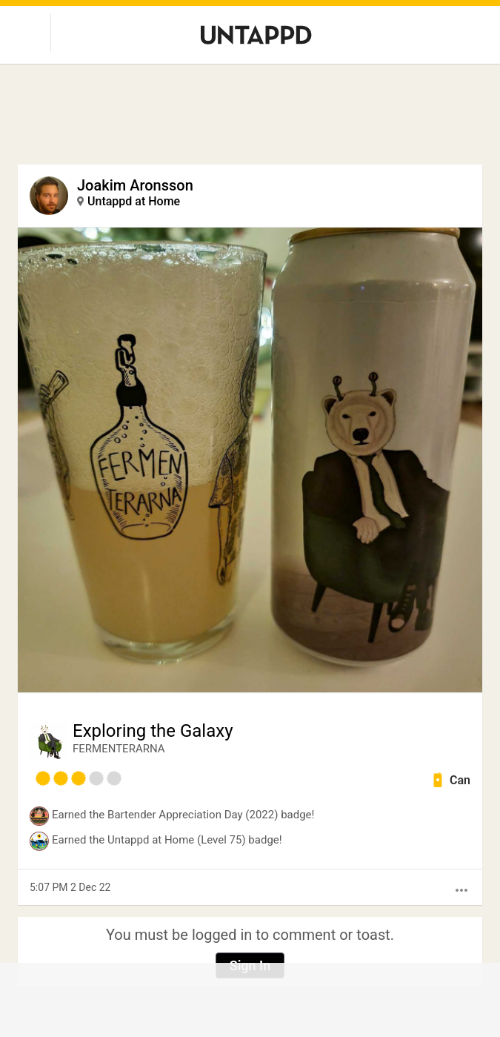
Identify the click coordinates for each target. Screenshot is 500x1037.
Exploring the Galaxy (153, 731)
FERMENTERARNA (119, 748)
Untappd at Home (133, 201)
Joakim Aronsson (135, 185)
